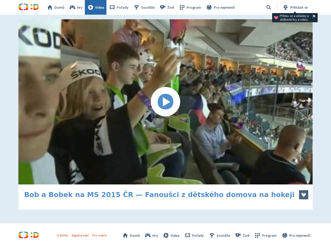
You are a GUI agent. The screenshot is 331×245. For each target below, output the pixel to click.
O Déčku (62, 235)
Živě (166, 7)
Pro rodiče (99, 235)
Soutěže (144, 7)
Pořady (118, 7)
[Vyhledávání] (268, 7)
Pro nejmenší (220, 7)
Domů (55, 7)
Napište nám (80, 235)
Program (190, 7)
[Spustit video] (165, 101)
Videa (95, 7)
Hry (76, 7)
